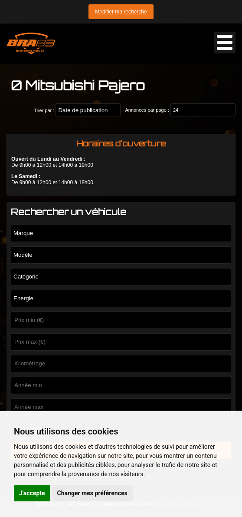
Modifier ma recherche (121, 12)
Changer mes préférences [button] (92, 493)
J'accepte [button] (32, 493)
